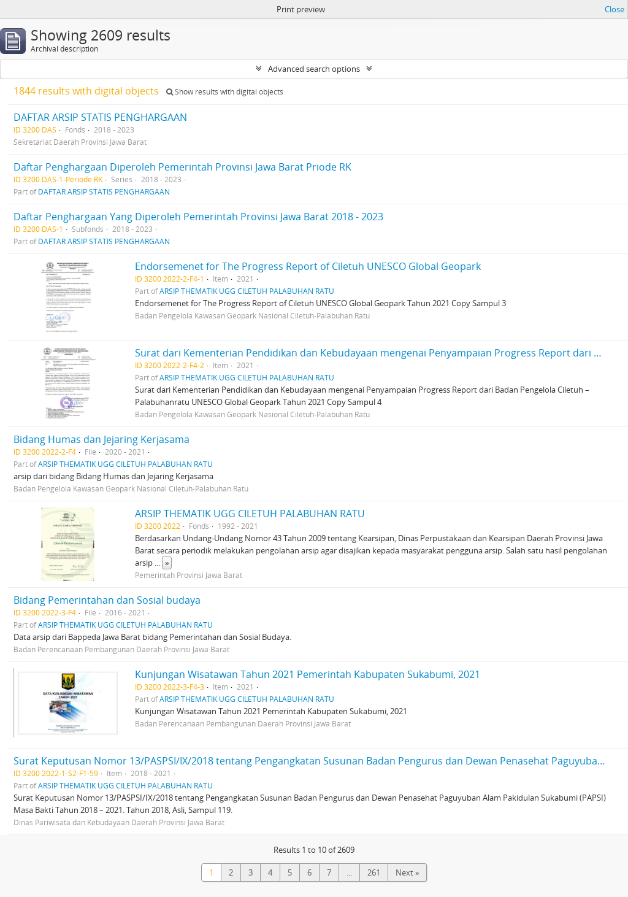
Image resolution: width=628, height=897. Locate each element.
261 (373, 872)
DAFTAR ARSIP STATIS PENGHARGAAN (100, 117)
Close (614, 9)
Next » (407, 872)
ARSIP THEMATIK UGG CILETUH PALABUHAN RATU (246, 291)
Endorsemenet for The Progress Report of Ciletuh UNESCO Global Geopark (308, 266)
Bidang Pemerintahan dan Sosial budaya (107, 600)
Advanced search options (314, 68)
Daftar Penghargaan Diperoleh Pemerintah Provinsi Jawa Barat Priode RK (182, 167)
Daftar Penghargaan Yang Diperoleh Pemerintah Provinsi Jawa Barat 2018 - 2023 (198, 216)
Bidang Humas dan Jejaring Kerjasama (101, 439)
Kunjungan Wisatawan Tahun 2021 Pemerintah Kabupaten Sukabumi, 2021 (307, 674)
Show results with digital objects (224, 92)
